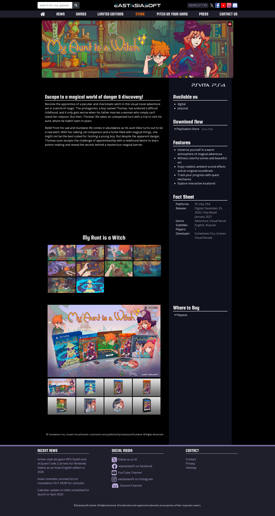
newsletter (198, 5)
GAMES (81, 14)
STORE (140, 14)
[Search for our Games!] (55, 5)
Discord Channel (127, 485)
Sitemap (191, 468)
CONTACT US (228, 14)
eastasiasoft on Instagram (132, 479)
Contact (191, 459)
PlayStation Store (187, 129)
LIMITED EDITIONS (110, 14)
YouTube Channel (127, 472)
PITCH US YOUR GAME (172, 14)
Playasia (181, 315)
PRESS (203, 14)
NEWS (60, 14)
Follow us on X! (124, 459)
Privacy (190, 463)
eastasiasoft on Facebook (132, 466)
